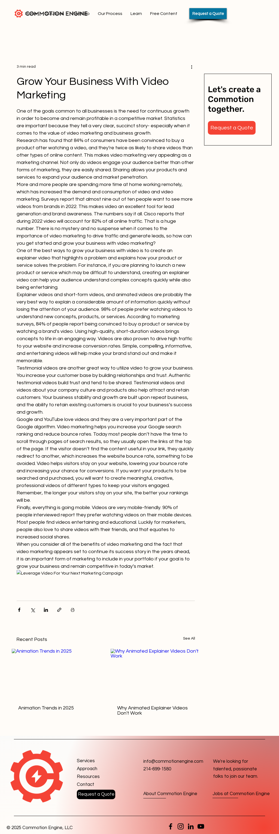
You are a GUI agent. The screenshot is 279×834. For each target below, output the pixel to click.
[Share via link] (59, 609)
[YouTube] (201, 826)
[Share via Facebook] (19, 609)
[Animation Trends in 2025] (56, 674)
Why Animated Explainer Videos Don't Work (152, 710)
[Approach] (96, 769)
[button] (232, 128)
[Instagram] (181, 826)
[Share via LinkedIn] (45, 609)
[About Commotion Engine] (170, 794)
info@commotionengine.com (173, 761)
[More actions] (191, 66)
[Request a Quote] (208, 13)
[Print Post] (72, 609)
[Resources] (96, 777)
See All (189, 638)
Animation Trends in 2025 (46, 708)
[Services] (96, 761)
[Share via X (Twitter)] (32, 609)
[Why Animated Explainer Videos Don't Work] (155, 674)
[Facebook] (170, 826)
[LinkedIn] (191, 826)
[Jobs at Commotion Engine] (241, 794)
